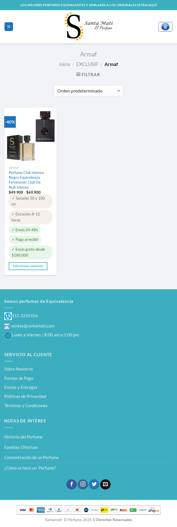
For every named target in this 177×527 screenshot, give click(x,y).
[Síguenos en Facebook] (71, 484)
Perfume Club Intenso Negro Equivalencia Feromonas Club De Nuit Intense (26, 179)
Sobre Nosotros (18, 368)
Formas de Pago (18, 378)
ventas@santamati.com (29, 325)
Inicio (64, 64)
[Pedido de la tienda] (88, 90)
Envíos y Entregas (21, 387)
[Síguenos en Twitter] (94, 484)
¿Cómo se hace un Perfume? (30, 467)
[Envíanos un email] (105, 484)
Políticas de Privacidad (25, 396)
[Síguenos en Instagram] (83, 484)
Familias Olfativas (21, 447)
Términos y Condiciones (26, 405)
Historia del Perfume (23, 436)
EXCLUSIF (87, 64)
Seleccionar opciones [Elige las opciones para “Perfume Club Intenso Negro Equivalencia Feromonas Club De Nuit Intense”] (28, 266)
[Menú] (9, 26)
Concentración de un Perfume (31, 457)
